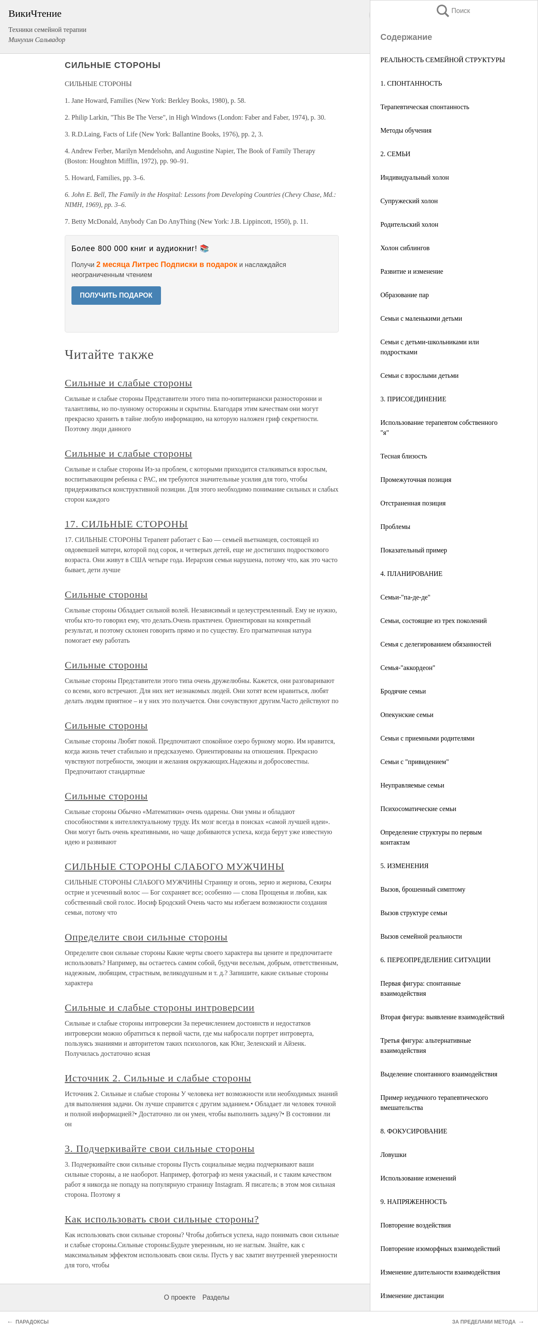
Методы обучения (406, 130)
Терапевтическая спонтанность (424, 106)
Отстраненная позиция (413, 503)
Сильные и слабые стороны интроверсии (160, 1007)
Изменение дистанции (412, 1295)
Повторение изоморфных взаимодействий (440, 1248)
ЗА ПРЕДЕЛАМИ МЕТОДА (484, 1322)
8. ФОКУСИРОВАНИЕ (413, 1131)
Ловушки (393, 1154)
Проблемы (395, 526)
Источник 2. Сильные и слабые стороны (158, 1078)
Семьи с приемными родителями (427, 738)
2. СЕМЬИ (395, 153)
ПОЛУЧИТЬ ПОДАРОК (116, 295)
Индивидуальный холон (414, 177)
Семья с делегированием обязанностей (435, 644)
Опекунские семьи (406, 714)
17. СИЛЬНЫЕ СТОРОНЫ (126, 523)
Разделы (215, 1297)
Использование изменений (418, 1178)
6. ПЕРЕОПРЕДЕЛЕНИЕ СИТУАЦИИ (435, 959)
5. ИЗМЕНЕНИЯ (404, 865)
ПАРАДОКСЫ (32, 1322)
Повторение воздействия (415, 1225)
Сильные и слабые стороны (128, 382)
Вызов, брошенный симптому (422, 889)
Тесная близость (403, 456)
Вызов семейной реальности (421, 936)
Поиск (452, 10)
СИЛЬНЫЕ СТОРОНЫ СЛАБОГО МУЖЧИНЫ (175, 866)
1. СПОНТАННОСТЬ (411, 83)
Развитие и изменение (411, 271)
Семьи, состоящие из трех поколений (433, 620)
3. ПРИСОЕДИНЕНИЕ (413, 399)
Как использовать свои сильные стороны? (162, 1219)
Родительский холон (409, 224)
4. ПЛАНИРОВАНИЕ (411, 573)
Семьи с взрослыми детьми (419, 375)
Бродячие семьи (403, 691)
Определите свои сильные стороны (146, 937)
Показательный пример (413, 550)
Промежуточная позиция (415, 479)
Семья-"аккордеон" (407, 667)
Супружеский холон (409, 200)
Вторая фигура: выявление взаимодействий (442, 1017)
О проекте (179, 1297)
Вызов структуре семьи (413, 912)
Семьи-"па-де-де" (405, 597)
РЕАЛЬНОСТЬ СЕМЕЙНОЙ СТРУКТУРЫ (442, 59)
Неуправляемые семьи (412, 785)
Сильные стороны (106, 594)
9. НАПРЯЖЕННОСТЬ (413, 1201)
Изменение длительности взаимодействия (440, 1272)
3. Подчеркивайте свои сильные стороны (160, 1148)
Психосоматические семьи (418, 808)
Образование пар (404, 294)
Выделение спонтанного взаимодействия (438, 1074)
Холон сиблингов (405, 247)
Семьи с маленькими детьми (421, 318)
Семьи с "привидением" (414, 761)
